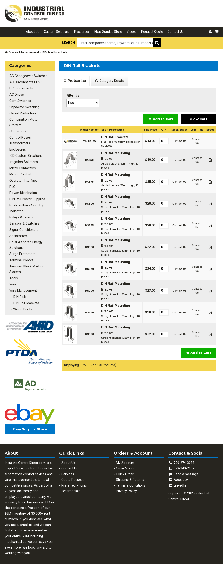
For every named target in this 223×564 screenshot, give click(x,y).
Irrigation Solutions (23, 161)
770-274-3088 (184, 459)
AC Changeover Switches (28, 76)
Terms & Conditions (130, 482)
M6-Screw (89, 140)
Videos (132, 31)
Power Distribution (23, 191)
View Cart (198, 119)
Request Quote (152, 31)
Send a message (183, 470)
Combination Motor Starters (24, 121)
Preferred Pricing (74, 482)
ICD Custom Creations (25, 154)
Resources (82, 31)
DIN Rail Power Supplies (27, 197)
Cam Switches (20, 100)
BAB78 (89, 181)
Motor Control (19, 173)
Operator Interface (23, 179)
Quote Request (72, 476)
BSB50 (89, 290)
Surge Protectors (22, 251)
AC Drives (16, 94)
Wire (12, 281)
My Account (125, 459)
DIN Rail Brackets (115, 137)
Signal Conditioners (23, 227)
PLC (12, 185)
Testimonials (70, 487)
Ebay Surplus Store (108, 31)
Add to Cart (161, 119)
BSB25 (89, 225)
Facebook (178, 476)
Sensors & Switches (24, 221)
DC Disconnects (21, 88)
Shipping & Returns (130, 476)
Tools (13, 275)
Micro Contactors (22, 167)
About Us (32, 31)
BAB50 (89, 160)
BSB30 (89, 247)
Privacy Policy (126, 487)
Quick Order (125, 470)
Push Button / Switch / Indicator (26, 206)
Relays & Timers (21, 215)
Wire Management (25, 52)
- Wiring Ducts (20, 306)
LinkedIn (177, 482)
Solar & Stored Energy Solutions (25, 242)
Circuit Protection (22, 113)
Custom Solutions (57, 31)
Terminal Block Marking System (26, 266)
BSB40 (89, 268)
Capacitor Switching (24, 106)
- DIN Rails (17, 293)
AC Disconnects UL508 (26, 82)
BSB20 (89, 203)
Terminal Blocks (21, 257)
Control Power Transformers (20, 139)
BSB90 (89, 334)
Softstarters (18, 233)
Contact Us (176, 31)
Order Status (125, 465)
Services (67, 470)
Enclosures (17, 148)
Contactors (17, 130)
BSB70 (89, 312)
